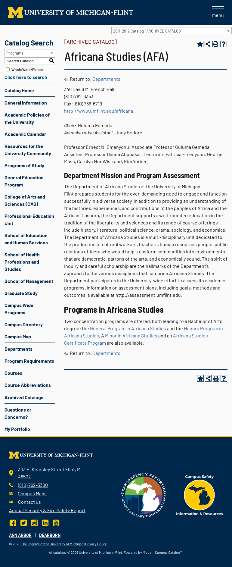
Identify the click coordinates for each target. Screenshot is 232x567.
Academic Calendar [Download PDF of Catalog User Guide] (25, 134)
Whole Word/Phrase (27, 69)
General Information (26, 102)
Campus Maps (32, 493)
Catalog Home (19, 90)
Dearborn (49, 535)
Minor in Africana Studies (131, 335)
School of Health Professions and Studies (22, 262)
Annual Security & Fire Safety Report (47, 510)
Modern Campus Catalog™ (162, 552)
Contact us (29, 502)
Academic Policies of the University (27, 118)
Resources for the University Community (28, 149)
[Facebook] (13, 522)
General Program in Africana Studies (128, 328)
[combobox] (171, 30)
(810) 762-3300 (33, 485)
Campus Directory (24, 324)
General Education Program (24, 180)
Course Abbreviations (28, 385)
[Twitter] (24, 522)
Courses (13, 373)
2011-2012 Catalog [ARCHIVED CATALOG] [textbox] (147, 31)
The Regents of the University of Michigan (52, 544)
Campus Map (18, 336)
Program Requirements (29, 361)
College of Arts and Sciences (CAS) (25, 200)
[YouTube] (56, 522)
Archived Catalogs (24, 397)
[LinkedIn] (45, 522)
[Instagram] (34, 522)
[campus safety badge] (199, 494)
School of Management (29, 281)
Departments (18, 349)
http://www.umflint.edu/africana (98, 111)
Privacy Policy (96, 544)
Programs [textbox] (14, 53)
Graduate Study (21, 293)
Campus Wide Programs (19, 308)
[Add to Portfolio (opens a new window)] (200, 44)
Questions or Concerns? (18, 413)
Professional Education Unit (29, 219)
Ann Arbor (20, 535)
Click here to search (26, 77)
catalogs (60, 552)
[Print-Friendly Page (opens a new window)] (215, 44)
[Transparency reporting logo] (143, 494)
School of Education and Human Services (26, 238)
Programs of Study (24, 165)
